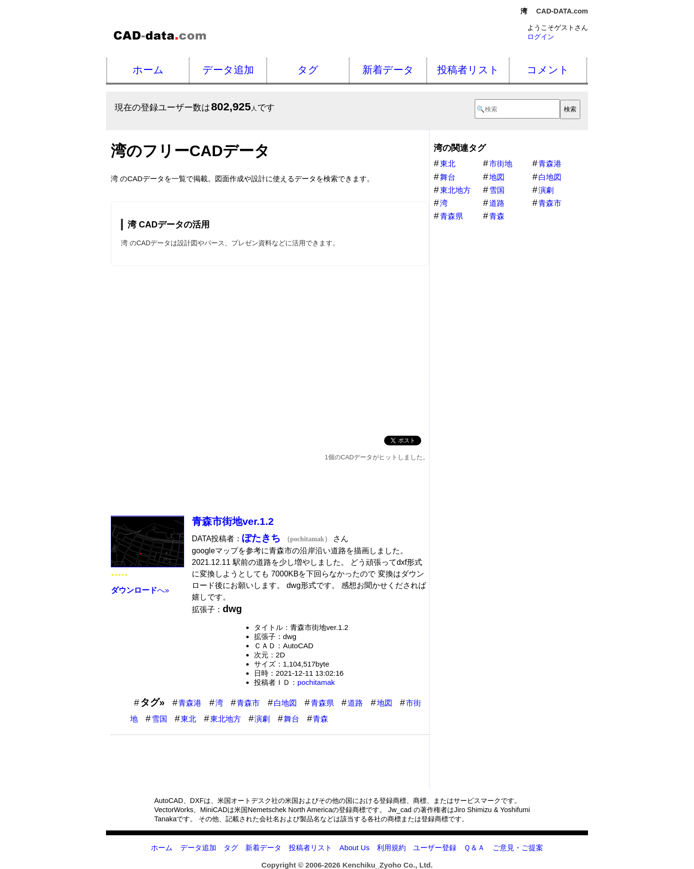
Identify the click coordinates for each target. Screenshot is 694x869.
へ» (140, 590)
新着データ (388, 69)
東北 (188, 719)
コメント (548, 69)
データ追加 (228, 69)
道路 (355, 703)
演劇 (262, 719)
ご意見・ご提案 (518, 847)
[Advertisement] (270, 348)
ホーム (148, 69)
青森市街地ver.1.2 (233, 521)
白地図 (285, 703)
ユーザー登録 (434, 847)
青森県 (322, 703)
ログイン (540, 36)
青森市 (248, 703)
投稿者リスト (468, 69)
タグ (308, 69)
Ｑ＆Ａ (474, 847)
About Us (354, 847)
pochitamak (316, 682)
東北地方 (225, 719)
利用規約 (391, 847)
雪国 (159, 719)
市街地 (500, 164)
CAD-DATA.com (562, 11)
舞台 (291, 719)
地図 (384, 703)
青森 (320, 719)
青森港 (189, 703)
